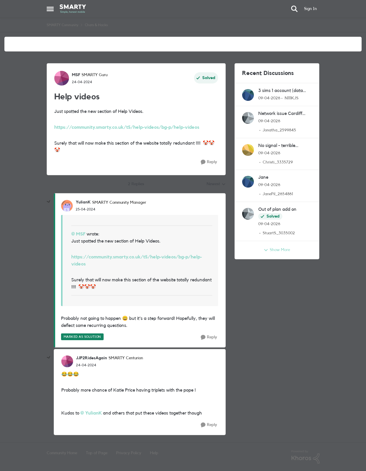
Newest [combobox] (216, 184)
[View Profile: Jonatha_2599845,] (248, 118)
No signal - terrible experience (276, 146)
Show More (277, 250)
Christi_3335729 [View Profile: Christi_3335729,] (278, 162)
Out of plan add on (277, 209)
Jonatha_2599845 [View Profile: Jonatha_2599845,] (279, 130)
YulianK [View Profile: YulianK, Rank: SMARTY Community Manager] (83, 202)
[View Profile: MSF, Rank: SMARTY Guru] (61, 78)
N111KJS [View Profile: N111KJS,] (291, 98)
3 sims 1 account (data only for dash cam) (280, 91)
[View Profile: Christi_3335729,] (248, 150)
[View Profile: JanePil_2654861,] (248, 182)
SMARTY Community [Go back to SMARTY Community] (62, 25)
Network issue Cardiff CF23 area (280, 114)
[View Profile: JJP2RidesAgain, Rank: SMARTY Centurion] (67, 361)
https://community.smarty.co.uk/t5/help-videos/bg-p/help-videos (126, 127)
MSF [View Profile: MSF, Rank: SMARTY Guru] (76, 75)
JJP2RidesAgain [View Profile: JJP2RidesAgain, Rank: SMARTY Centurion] (91, 358)
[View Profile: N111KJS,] (248, 95)
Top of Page (96, 453)
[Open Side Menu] (50, 8)
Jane (263, 177)
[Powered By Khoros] (305, 457)
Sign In (310, 9)
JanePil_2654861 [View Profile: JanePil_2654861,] (278, 194)
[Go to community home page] (73, 8)
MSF (80, 234)
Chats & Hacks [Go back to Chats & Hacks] (96, 25)
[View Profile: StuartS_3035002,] (248, 214)
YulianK (93, 413)
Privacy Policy (128, 453)
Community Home (62, 453)
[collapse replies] (48, 201)
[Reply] (209, 162)
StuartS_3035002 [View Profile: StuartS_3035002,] (279, 233)
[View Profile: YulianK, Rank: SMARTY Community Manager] (67, 206)
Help (154, 453)
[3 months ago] (269, 98)
